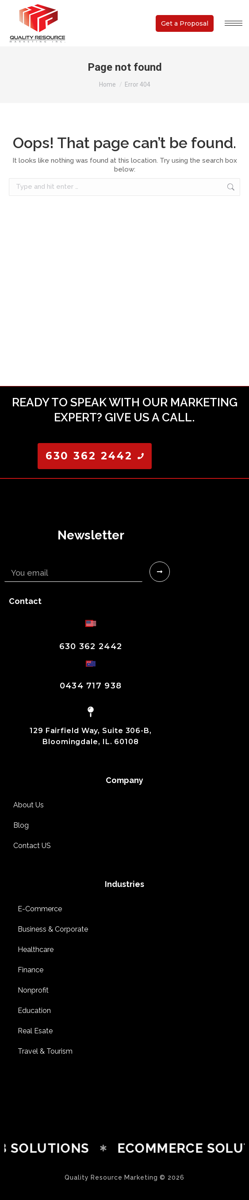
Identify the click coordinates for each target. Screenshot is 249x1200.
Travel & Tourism (45, 1051)
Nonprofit (33, 990)
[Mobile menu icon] (233, 23)
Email (14, 558)
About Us (28, 805)
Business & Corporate (53, 929)
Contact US (32, 845)
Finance (30, 970)
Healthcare (36, 949)
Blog (21, 825)
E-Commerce (40, 909)
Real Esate (35, 1031)
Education (34, 1010)
